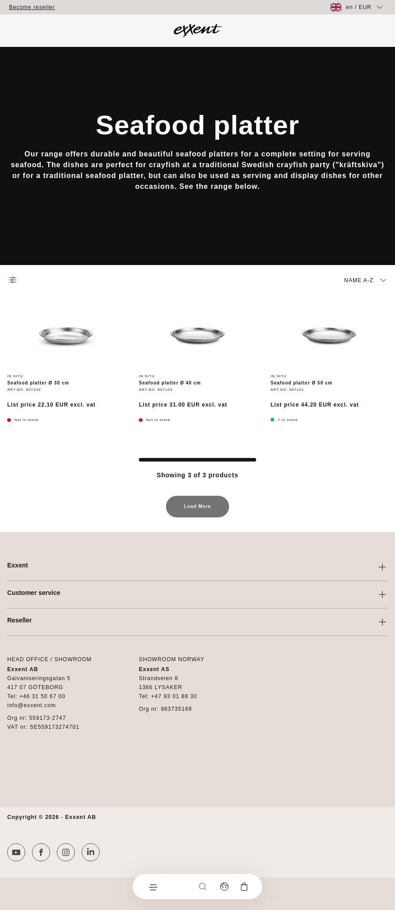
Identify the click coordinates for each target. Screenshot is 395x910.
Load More (197, 510)
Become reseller (32, 7)
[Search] (203, 887)
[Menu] (153, 887)
